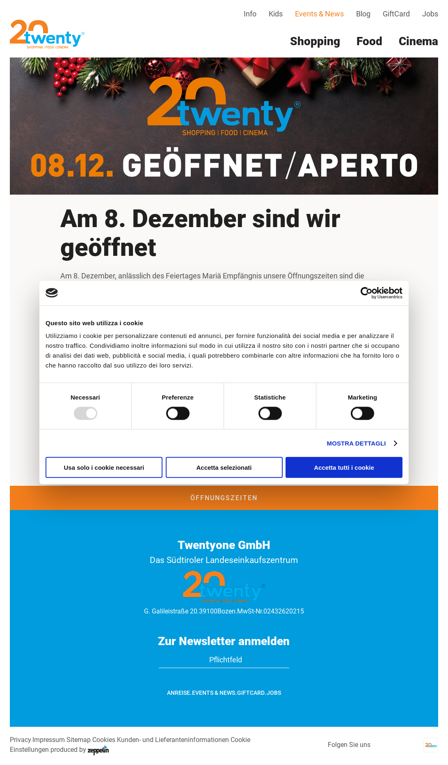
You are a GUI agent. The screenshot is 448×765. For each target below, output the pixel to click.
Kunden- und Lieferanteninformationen (173, 740)
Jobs (430, 13)
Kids (276, 13)
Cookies (103, 740)
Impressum (48, 740)
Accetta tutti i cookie (344, 467)
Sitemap (78, 740)
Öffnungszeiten (224, 498)
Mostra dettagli (356, 442)
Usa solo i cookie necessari (104, 467)
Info (250, 13)
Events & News (319, 13)
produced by (79, 750)
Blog (363, 13)
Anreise (178, 692)
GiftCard (396, 13)
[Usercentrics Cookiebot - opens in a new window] (366, 293)
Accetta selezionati (223, 467)
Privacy (20, 740)
